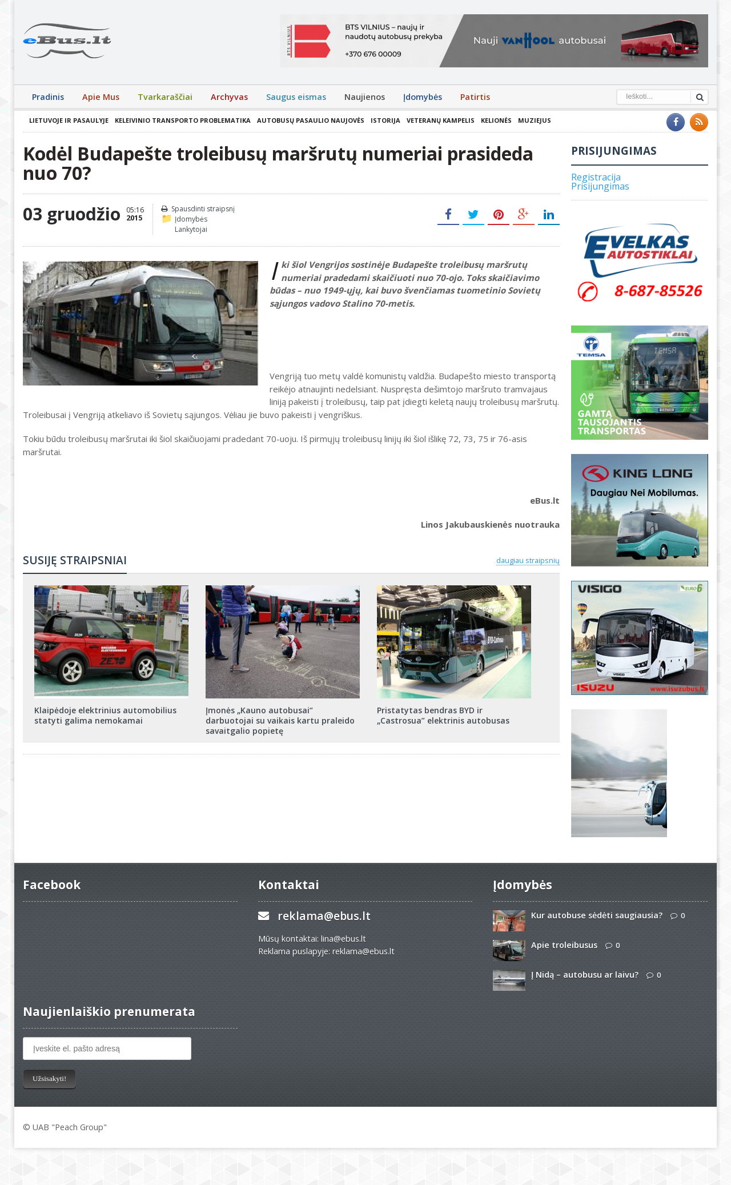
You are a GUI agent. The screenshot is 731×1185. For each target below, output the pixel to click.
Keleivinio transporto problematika (183, 120)
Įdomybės (422, 96)
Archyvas (229, 96)
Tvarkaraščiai (165, 96)
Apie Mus (100, 96)
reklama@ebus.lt (324, 915)
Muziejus (534, 120)
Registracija (596, 177)
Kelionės (496, 120)
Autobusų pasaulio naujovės (310, 120)
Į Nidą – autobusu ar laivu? (584, 974)
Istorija (385, 120)
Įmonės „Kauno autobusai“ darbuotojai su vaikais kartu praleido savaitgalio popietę (280, 720)
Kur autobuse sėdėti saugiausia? (596, 915)
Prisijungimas (600, 186)
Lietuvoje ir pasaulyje (69, 120)
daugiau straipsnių (528, 560)
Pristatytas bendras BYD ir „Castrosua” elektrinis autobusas (443, 715)
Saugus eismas (296, 96)
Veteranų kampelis (441, 120)
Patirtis (475, 96)
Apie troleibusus (564, 944)
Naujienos (364, 96)
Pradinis (48, 96)
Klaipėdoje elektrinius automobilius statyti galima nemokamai (105, 715)
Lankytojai (191, 229)
